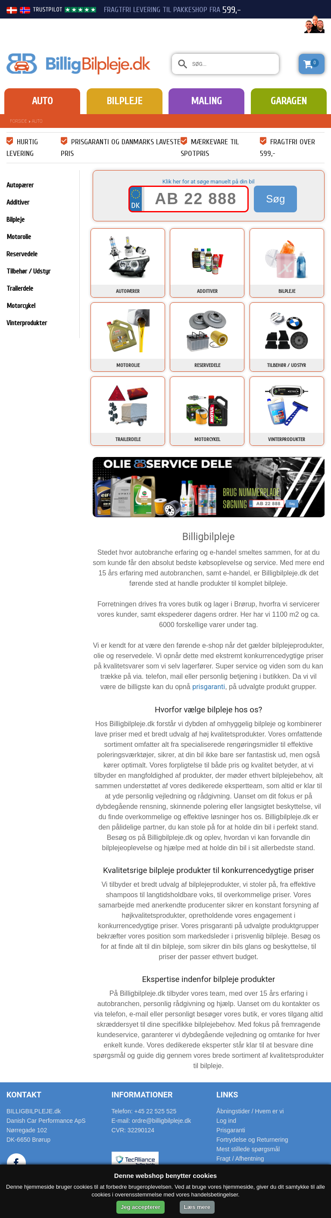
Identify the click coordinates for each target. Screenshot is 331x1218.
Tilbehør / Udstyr (28, 271)
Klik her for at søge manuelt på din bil (208, 181)
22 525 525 (276, 25)
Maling (206, 101)
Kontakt (23, 1094)
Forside (18, 121)
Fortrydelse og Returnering (252, 1139)
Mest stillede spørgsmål (248, 1149)
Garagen (289, 101)
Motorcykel (20, 306)
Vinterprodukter (26, 323)
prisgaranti (208, 687)
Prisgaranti (230, 1130)
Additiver (17, 202)
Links (227, 1094)
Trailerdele (19, 288)
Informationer (142, 1094)
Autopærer (20, 185)
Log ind (226, 1120)
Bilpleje (124, 101)
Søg (275, 199)
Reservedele (21, 254)
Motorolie (18, 237)
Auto (42, 101)
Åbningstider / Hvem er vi (250, 1111)
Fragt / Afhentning (240, 1158)
